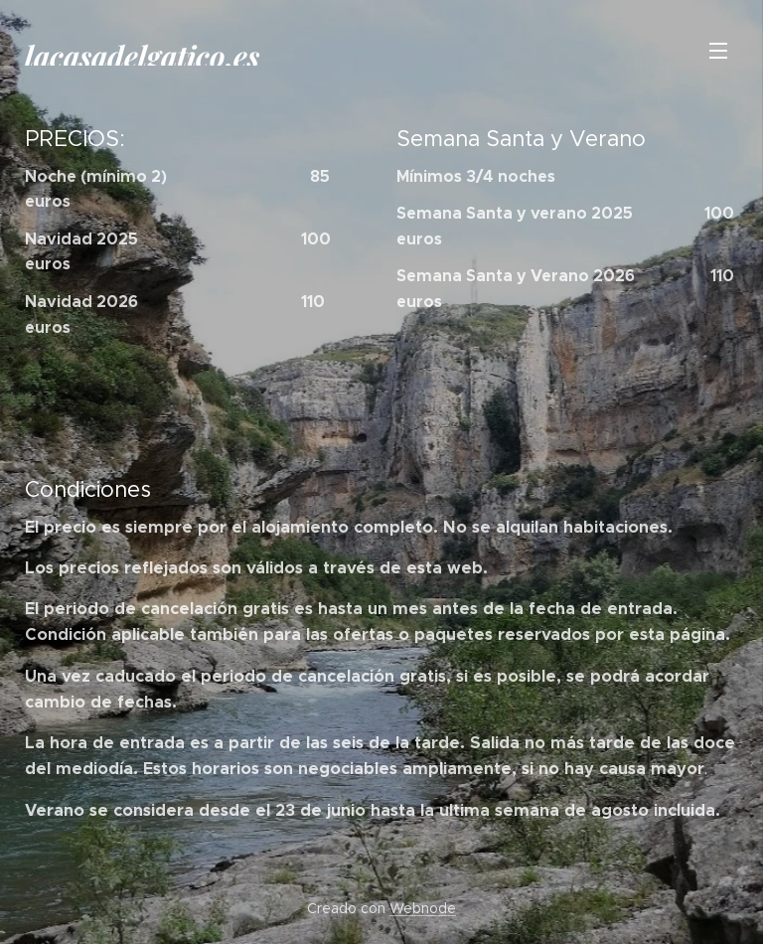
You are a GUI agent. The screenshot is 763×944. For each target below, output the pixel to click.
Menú (718, 51)
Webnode (422, 908)
